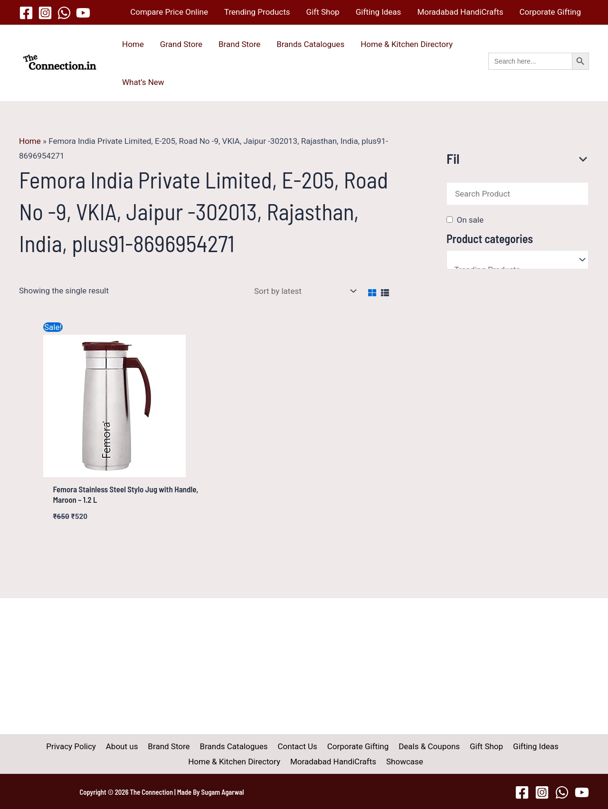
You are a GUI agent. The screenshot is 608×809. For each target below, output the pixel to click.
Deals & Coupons (425, 746)
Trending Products (257, 12)
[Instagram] (45, 13)
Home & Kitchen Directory (407, 44)
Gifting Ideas (378, 12)
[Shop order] (303, 291)
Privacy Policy (78, 746)
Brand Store (239, 44)
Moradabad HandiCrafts (460, 12)
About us (127, 746)
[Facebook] (26, 13)
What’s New (143, 82)
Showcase (403, 761)
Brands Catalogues (310, 44)
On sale (469, 220)
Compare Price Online (169, 12)
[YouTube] (83, 13)
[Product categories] (517, 259)
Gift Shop (323, 12)
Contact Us (297, 746)
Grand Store (181, 44)
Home (133, 44)
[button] (538, 71)
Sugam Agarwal (222, 792)
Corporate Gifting (550, 12)
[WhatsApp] (64, 13)
